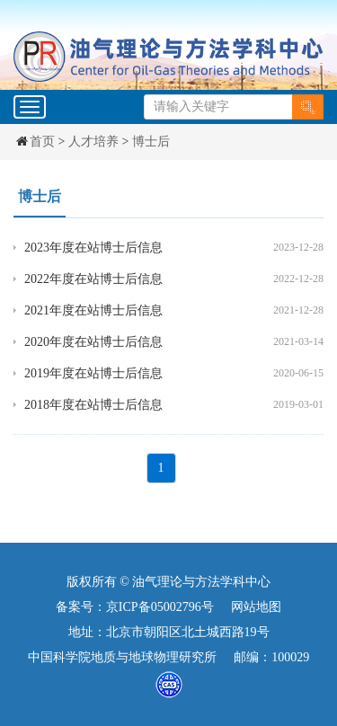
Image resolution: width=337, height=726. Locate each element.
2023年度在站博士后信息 (93, 247)
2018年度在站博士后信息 (93, 405)
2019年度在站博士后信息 (93, 373)
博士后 (151, 141)
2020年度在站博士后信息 (93, 342)
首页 (42, 141)
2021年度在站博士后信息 (93, 310)
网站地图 (256, 607)
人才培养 (93, 141)
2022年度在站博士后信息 (93, 279)
